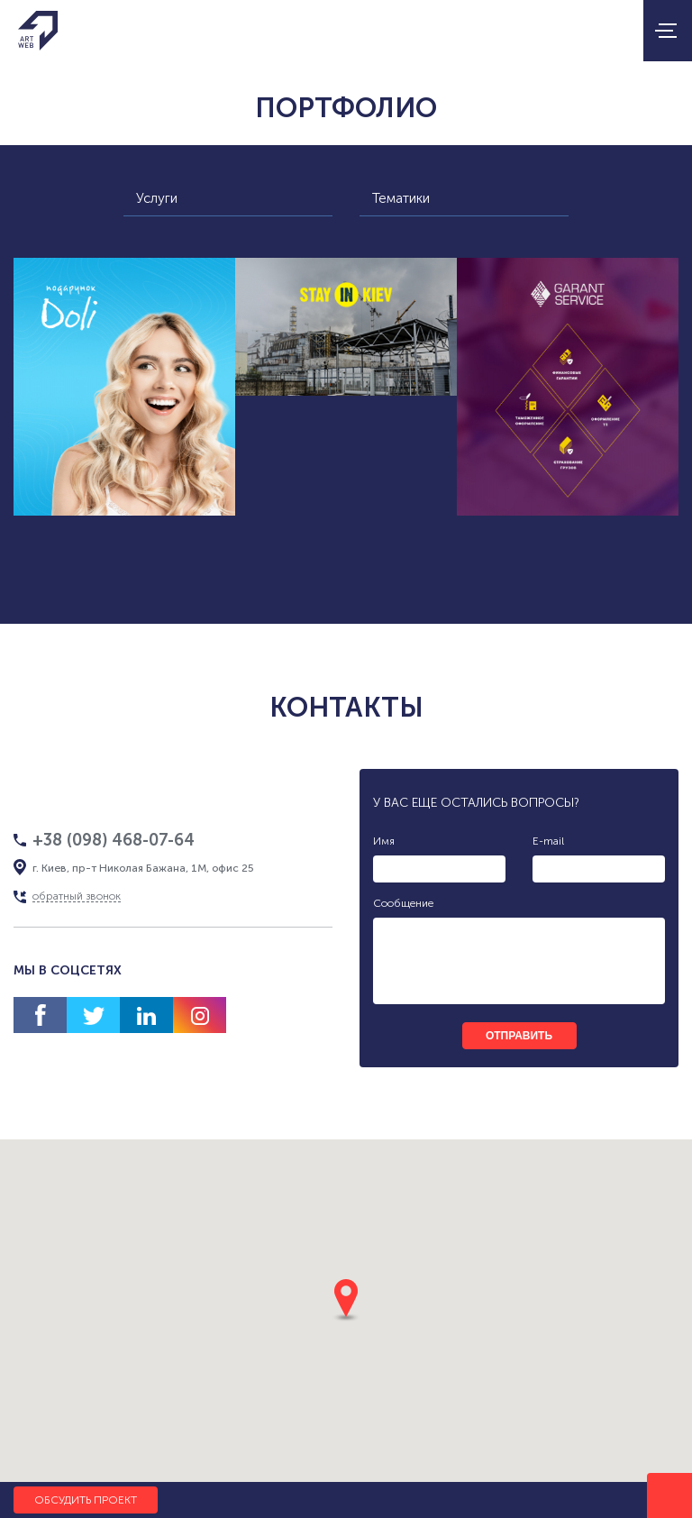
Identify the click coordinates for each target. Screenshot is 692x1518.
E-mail (548, 841)
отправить (519, 1035)
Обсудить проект (85, 1500)
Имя (384, 841)
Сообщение (403, 903)
